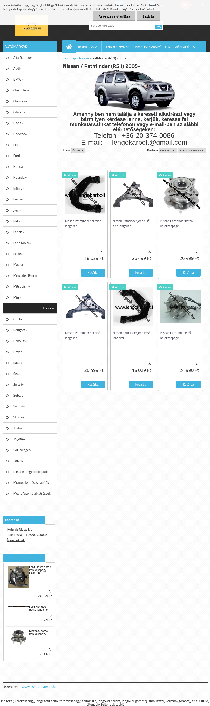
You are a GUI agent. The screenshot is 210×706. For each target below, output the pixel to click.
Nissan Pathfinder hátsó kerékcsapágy (176, 223)
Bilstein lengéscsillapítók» (32, 471)
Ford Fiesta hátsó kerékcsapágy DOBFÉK (40, 569)
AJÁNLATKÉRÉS (185, 46)
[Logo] (32, 25)
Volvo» (18, 460)
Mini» (17, 297)
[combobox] (168, 150)
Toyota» (19, 438)
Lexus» (18, 253)
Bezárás (148, 16)
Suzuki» (19, 406)
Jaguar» (18, 210)
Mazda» (19, 264)
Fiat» (17, 144)
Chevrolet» (21, 90)
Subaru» (19, 395)
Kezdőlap (69, 58)
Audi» (17, 68)
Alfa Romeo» (22, 57)
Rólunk (82, 46)
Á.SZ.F (95, 46)
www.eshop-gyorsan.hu (39, 686)
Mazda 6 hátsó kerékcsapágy (38, 632)
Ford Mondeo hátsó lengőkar (38, 608)
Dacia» (18, 122)
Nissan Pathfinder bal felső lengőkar (83, 223)
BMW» (18, 79)
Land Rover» (22, 242)
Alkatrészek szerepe (116, 46)
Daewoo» (20, 133)
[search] (158, 26)
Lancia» (18, 231)
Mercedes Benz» (25, 275)
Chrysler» (20, 101)
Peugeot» (20, 329)
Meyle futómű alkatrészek (32, 493)
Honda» (19, 166)
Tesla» (18, 428)
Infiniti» (18, 188)
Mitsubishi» (21, 286)
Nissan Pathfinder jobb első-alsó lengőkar (132, 223)
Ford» (17, 155)
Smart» (18, 384)
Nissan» (48, 308)
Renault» (19, 340)
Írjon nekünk (16, 540)
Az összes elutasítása (114, 16)
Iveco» (18, 199)
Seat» (17, 373)
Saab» (17, 362)
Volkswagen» (23, 449)
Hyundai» (20, 177)
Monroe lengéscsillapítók (31, 482)
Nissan (84, 58)
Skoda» (18, 417)
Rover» (18, 351)
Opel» (17, 319)
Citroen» (19, 112)
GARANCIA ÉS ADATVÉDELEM (152, 46)
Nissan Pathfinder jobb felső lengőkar (132, 335)
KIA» (16, 221)
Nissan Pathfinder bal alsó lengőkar (82, 335)
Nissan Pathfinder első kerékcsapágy (175, 335)
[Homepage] (71, 46)
